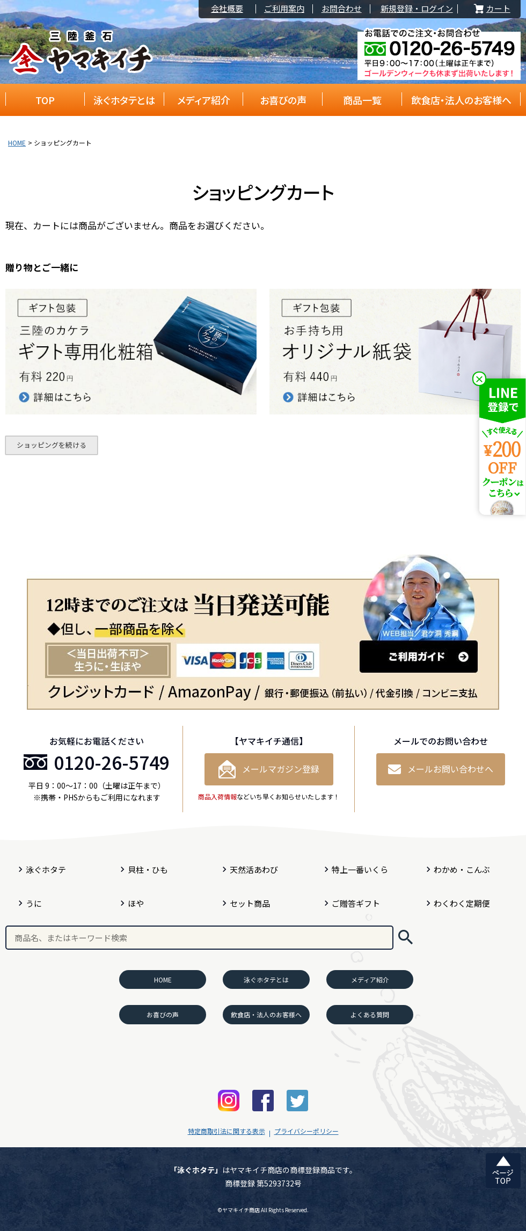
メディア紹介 (203, 100)
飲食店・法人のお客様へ (461, 100)
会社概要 (227, 8)
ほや (136, 903)
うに (34, 903)
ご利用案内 (284, 8)
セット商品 (250, 903)
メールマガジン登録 (268, 769)
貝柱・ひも (148, 869)
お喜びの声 (283, 100)
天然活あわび (254, 869)
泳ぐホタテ (46, 869)
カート (491, 8)
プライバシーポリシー (306, 1130)
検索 (405, 938)
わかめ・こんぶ (462, 869)
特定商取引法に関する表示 (226, 1130)
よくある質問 (369, 1014)
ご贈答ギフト (356, 903)
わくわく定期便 (462, 903)
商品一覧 (362, 100)
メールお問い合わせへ (440, 768)
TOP (45, 100)
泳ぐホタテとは (124, 100)
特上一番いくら (360, 869)
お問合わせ (342, 8)
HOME (17, 142)
